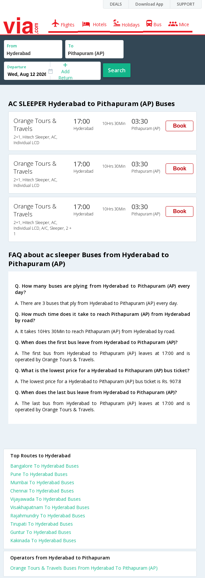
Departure (16, 66)
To (71, 46)
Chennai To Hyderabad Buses (42, 491)
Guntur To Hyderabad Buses (40, 532)
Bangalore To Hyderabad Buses (44, 466)
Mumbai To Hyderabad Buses (42, 482)
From (12, 46)
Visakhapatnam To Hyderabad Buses (49, 507)
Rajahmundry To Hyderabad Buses (47, 515)
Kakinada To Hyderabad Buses (43, 540)
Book (179, 126)
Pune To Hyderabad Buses (39, 474)
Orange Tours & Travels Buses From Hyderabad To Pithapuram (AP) (84, 568)
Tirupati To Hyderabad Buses (41, 524)
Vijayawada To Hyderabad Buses (45, 499)
